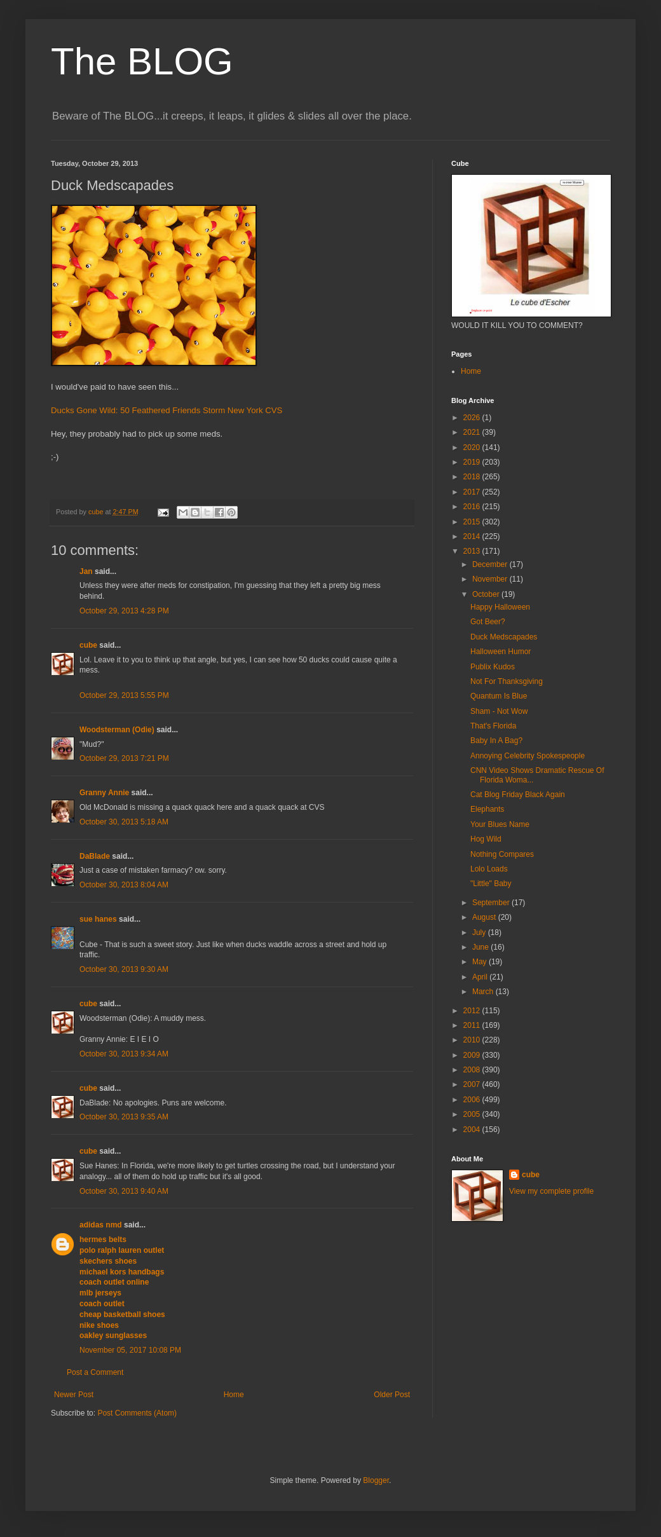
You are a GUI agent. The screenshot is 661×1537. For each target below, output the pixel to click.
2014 (472, 536)
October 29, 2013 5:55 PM (124, 695)
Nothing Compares (502, 854)
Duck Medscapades (503, 636)
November (491, 579)
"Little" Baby (491, 883)
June (481, 947)
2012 (472, 1010)
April (480, 977)
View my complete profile (551, 1191)
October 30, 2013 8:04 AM (123, 884)
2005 (472, 1114)
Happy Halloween (500, 607)
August (485, 917)
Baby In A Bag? (496, 740)
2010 (472, 1039)
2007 (472, 1084)
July (480, 932)
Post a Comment (95, 1372)
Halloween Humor (500, 651)
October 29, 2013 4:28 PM (124, 610)
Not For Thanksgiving (506, 681)
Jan (86, 571)
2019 (472, 462)
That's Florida (493, 725)
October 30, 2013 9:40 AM (123, 1191)
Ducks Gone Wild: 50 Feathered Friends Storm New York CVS (166, 410)
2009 (472, 1055)
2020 (472, 447)
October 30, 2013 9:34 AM (123, 1053)
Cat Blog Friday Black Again (517, 794)
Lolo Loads (489, 868)
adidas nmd (100, 1224)
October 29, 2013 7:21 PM (124, 758)
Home (234, 1394)
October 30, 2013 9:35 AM (123, 1116)
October (486, 594)
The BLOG (142, 61)
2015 (472, 521)
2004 (472, 1129)
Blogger (376, 1480)
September (492, 902)
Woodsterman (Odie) (116, 729)
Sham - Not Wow (499, 711)
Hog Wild (485, 839)
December (491, 564)
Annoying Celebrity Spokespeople (527, 755)
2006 (472, 1099)
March (484, 991)
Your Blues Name (499, 824)
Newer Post (73, 1394)
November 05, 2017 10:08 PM (130, 1350)
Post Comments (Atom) (137, 1413)
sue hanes (98, 919)
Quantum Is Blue (498, 696)
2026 (472, 417)
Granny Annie (104, 792)
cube (88, 645)
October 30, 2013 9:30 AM (123, 969)
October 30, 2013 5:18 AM (123, 821)
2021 (472, 432)
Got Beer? (487, 621)
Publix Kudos (492, 666)
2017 (472, 492)
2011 (472, 1025)
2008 (472, 1069)
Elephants (487, 809)
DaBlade (94, 856)
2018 (472, 476)
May (480, 961)
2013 (472, 551)
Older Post (392, 1394)
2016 (472, 506)
